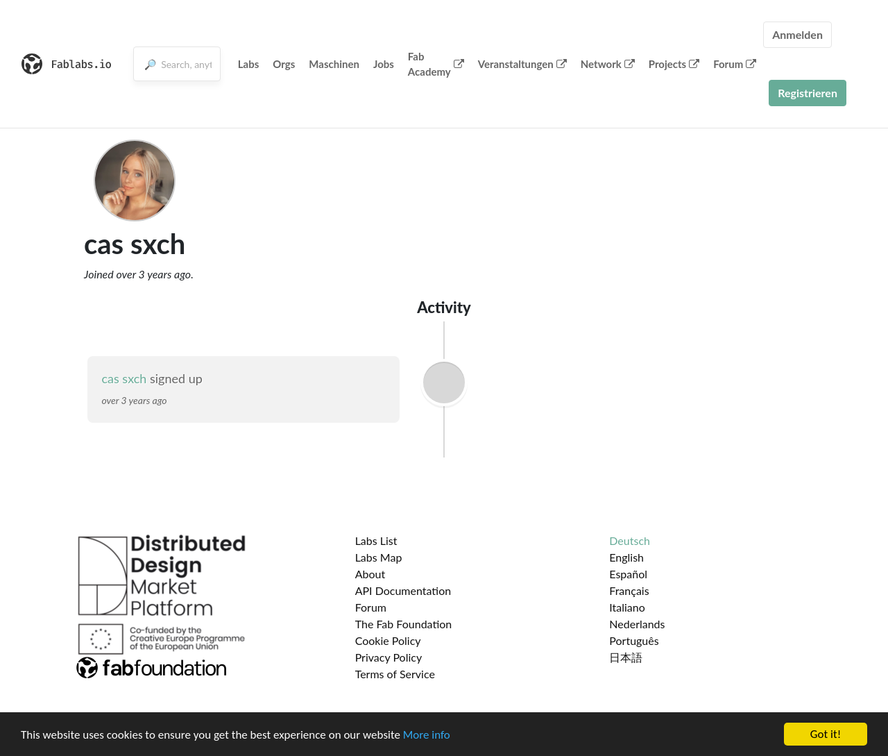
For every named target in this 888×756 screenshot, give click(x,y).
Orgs (284, 64)
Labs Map (378, 557)
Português (633, 640)
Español (628, 573)
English (626, 557)
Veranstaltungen (522, 64)
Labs (248, 64)
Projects (674, 64)
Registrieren (807, 92)
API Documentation (403, 590)
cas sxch (123, 378)
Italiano (627, 607)
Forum (734, 64)
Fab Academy (436, 64)
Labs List (376, 540)
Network (608, 64)
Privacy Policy (388, 657)
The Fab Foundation (403, 623)
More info (426, 735)
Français (629, 590)
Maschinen (334, 64)
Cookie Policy (388, 640)
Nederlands (637, 623)
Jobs (383, 64)
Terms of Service (395, 673)
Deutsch (629, 540)
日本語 (625, 657)
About (370, 573)
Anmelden (797, 34)
